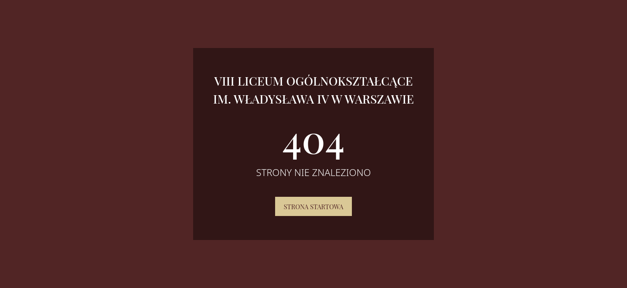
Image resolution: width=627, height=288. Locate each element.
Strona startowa (313, 206)
